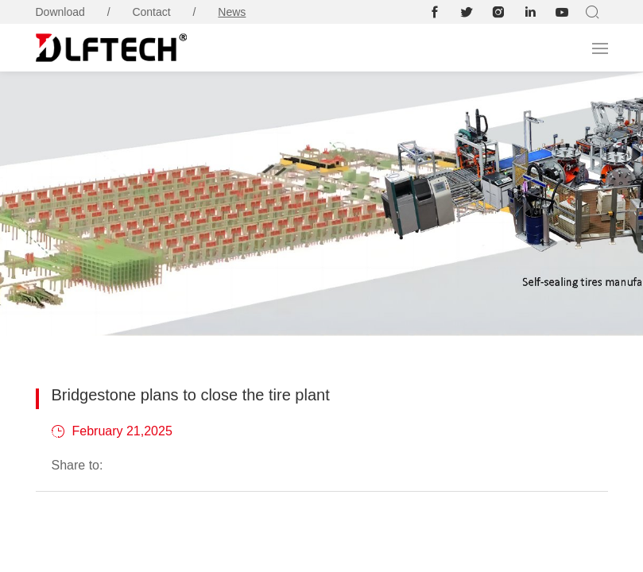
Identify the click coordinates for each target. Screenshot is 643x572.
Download (60, 12)
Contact (151, 12)
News (232, 12)
